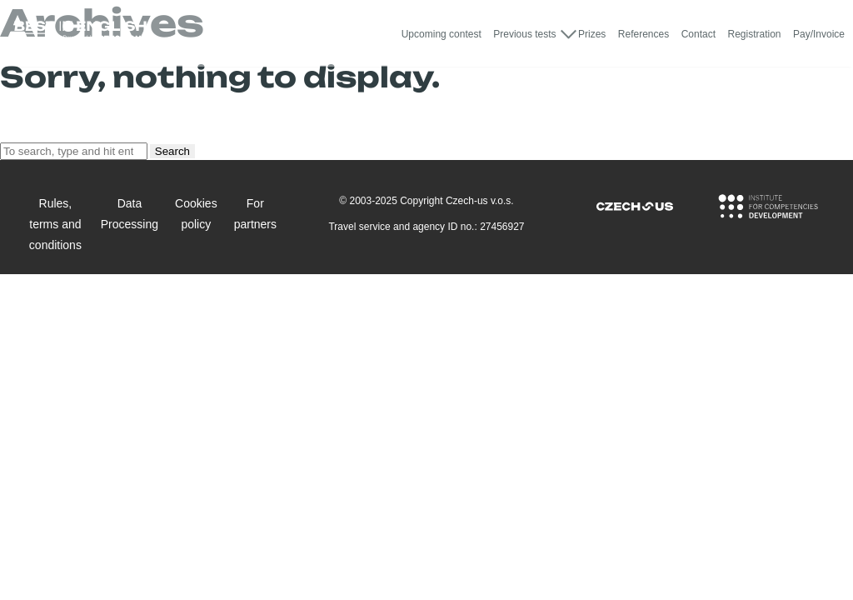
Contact (698, 34)
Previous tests (524, 34)
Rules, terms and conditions (55, 224)
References (643, 34)
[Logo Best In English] (80, 34)
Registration (754, 34)
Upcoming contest (441, 34)
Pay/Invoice (819, 34)
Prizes (592, 34)
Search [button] (172, 151)
